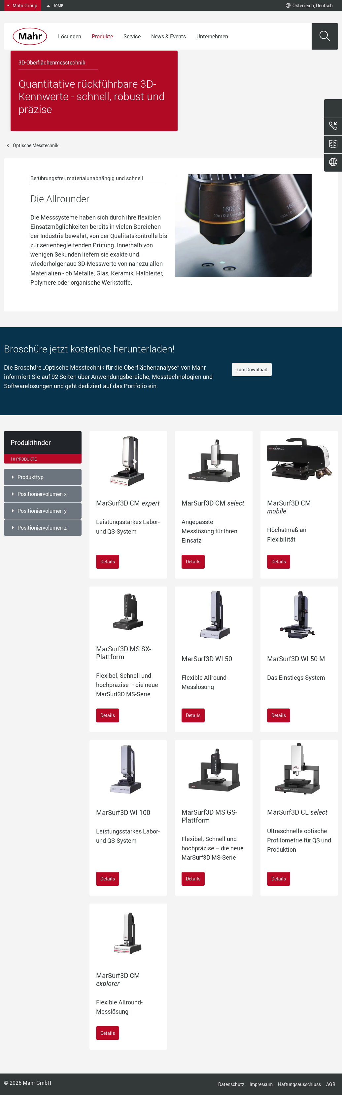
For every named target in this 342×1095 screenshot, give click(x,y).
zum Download (251, 369)
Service (132, 36)
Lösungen (69, 36)
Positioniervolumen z (42, 527)
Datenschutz (231, 1084)
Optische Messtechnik (35, 145)
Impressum (261, 1084)
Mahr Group (25, 5)
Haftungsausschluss (299, 1084)
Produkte (102, 36)
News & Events (168, 36)
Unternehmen (212, 36)
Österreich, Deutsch (309, 5)
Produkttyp (30, 477)
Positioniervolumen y (42, 510)
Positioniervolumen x (42, 494)
